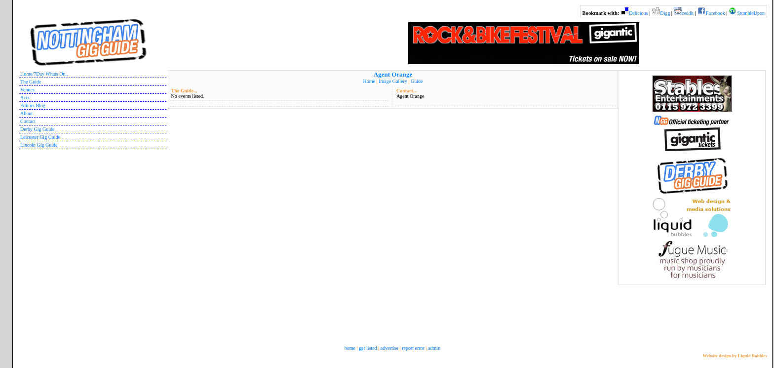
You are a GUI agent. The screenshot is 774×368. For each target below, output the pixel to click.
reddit (688, 13)
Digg (665, 13)
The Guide (30, 81)
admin (434, 348)
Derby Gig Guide (37, 129)
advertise (389, 348)
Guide (417, 81)
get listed (368, 348)
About (26, 113)
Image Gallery (393, 81)
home (350, 348)
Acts (24, 97)
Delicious (638, 13)
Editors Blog (32, 105)
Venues (27, 89)
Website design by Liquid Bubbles (734, 355)
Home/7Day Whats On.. (44, 74)
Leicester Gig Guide (40, 137)
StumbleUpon (751, 13)
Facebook (715, 13)
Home (369, 81)
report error (413, 348)
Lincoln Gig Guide (39, 145)
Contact (28, 121)
